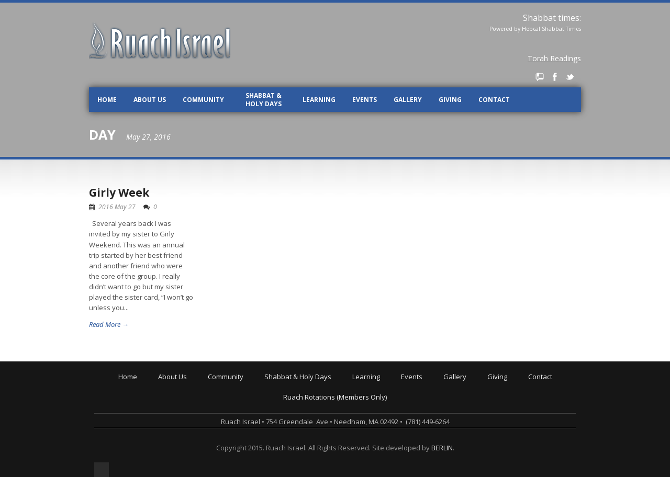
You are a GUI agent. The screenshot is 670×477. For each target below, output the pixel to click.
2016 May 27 (117, 206)
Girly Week (119, 192)
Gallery (408, 99)
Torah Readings (554, 58)
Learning (319, 99)
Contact (494, 99)
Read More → (109, 324)
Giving (450, 99)
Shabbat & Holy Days (263, 99)
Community (203, 99)
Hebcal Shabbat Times (551, 28)
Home (107, 99)
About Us (149, 99)
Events (364, 99)
